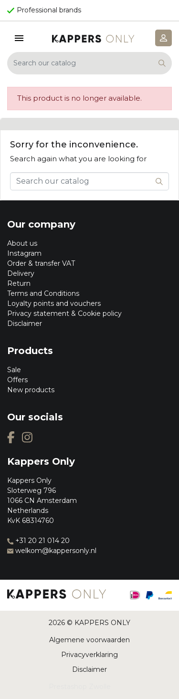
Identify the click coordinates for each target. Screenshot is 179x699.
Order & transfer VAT (41, 263)
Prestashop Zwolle (80, 686)
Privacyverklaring (89, 654)
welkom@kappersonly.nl (51, 550)
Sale (14, 369)
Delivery (20, 273)
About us (22, 243)
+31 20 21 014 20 (38, 540)
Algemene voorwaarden (89, 640)
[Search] (89, 63)
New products (30, 390)
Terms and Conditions (43, 293)
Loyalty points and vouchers (54, 303)
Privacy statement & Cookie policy (64, 313)
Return (19, 283)
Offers (17, 380)
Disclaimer (24, 323)
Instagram (24, 253)
